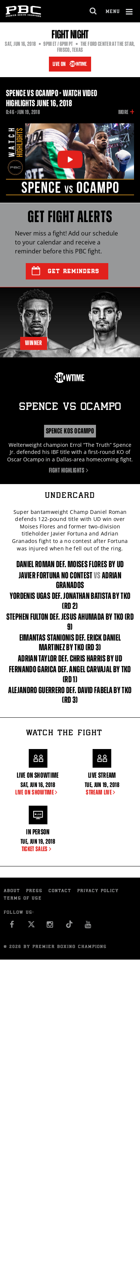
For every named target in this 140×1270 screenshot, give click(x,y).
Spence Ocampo (70, 407)
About (12, 891)
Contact (60, 891)
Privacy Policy (98, 891)
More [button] (123, 112)
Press (34, 891)
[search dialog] (93, 11)
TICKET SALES (38, 849)
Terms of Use (23, 898)
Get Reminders (65, 270)
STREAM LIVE (102, 792)
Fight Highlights (70, 470)
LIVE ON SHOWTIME (37, 792)
